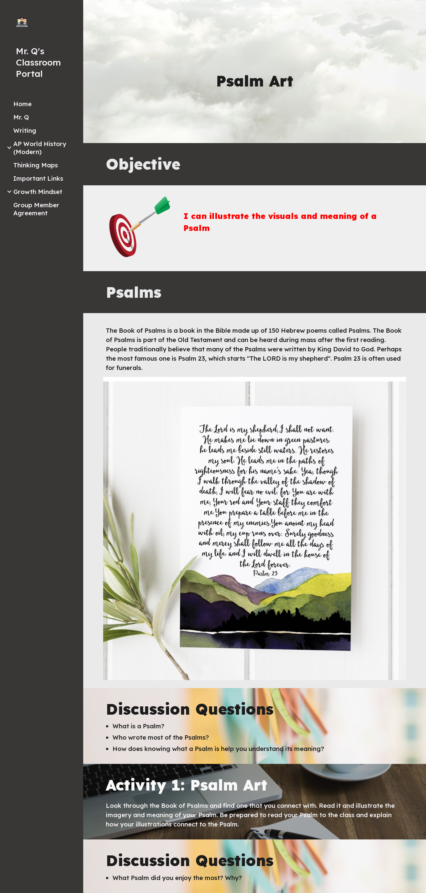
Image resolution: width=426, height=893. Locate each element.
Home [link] (22, 104)
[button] (418, 9)
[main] (254, 81)
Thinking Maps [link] (35, 165)
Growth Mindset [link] (37, 192)
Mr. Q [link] (21, 117)
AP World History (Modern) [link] (39, 148)
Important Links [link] (38, 178)
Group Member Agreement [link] (36, 209)
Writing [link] (24, 130)
